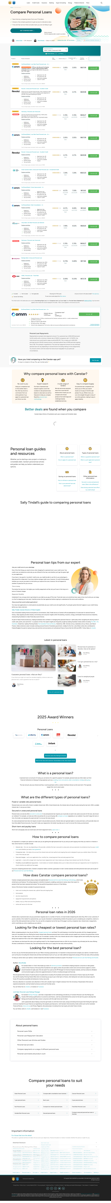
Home (11, 7)
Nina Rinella (23, 963)
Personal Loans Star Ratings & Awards (55, 756)
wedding (55, 780)
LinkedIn (28, 1009)
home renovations (63, 780)
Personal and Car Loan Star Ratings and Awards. (85, 958)
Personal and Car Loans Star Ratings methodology (62, 880)
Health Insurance (64, 1175)
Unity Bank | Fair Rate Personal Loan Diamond (35, 223)
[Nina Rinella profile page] (35, 41)
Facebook (41, 987)
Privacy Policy (16, 1188)
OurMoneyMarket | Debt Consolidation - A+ (34, 205)
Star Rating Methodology (94, 324)
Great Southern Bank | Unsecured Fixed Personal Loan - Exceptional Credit (44, 170)
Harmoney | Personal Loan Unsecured (32, 111)
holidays (82, 780)
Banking (96, 1175)
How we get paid (41, 1188)
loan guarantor (36, 850)
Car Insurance (88, 1175)
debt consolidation (74, 780)
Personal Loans (26, 1175)
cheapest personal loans (45, 933)
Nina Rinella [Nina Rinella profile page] (41, 40)
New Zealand (85, 1188)
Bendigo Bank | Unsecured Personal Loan (33, 258)
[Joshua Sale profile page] (13, 41)
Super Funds (53, 1175)
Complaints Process (93, 1188)
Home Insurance (76, 1175)
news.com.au (26, 1006)
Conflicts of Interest (59, 1188)
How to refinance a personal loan (67, 481)
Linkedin (27, 987)
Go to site (93, 68)
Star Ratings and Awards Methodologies (73, 1188)
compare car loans (63, 816)
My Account (25, 1181)
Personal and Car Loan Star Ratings (23, 871)
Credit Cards (44, 1175)
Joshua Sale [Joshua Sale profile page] (19, 40)
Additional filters (88, 301)
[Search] (101, 2)
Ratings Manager (33, 995)
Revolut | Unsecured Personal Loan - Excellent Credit (37, 88)
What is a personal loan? (67, 457)
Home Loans (16, 1175)
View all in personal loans (55, 692)
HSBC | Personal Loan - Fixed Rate (31, 276)
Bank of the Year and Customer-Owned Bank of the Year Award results (55, 761)
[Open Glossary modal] (79, 40)
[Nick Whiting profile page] (80, 654)
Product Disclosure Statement (86, 1196)
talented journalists (56, 966)
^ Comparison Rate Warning (93, 325)
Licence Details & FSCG (32, 1188)
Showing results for (48, 48)
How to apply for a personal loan (67, 460)
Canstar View (31, 1181)
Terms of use (23, 1188)
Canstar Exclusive (26, 67)
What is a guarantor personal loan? (90, 457)
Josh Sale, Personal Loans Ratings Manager (28, 992)
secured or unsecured (36, 814)
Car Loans (36, 1175)
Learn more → (56, 830)
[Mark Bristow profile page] (14, 685)
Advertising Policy (50, 1188)
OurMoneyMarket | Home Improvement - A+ (35, 187)
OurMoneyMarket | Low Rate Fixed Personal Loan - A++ (38, 64)
